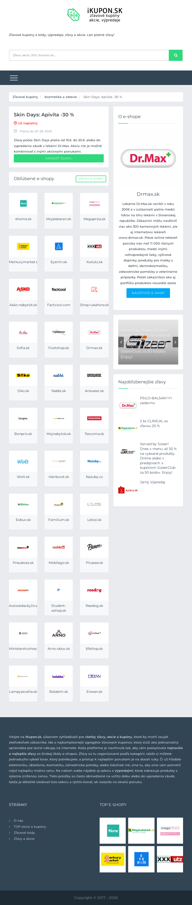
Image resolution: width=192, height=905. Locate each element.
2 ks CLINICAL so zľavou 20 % (154, 423)
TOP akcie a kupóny (30, 826)
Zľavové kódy (24, 833)
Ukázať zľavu (58, 158)
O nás (18, 820)
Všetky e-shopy (91, 178)
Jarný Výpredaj (152, 482)
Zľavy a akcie (24, 839)
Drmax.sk (148, 194)
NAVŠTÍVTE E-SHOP (148, 293)
